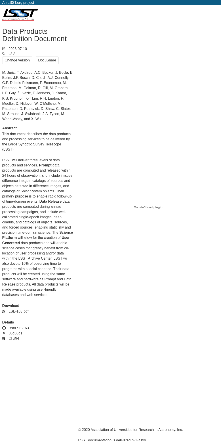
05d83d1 (12, 333)
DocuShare (47, 60)
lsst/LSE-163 (15, 328)
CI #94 (10, 338)
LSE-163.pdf (15, 311)
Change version (17, 60)
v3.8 (8, 54)
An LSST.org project (18, 2)
